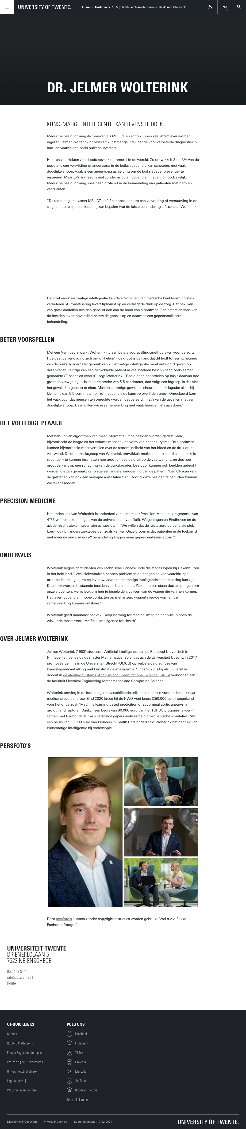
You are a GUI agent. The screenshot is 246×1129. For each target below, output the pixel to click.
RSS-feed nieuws (82, 1090)
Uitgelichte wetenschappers (134, 7)
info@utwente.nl (20, 977)
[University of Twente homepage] (44, 7)
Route (11, 983)
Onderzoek (102, 7)
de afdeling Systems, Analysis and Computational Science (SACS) (116, 675)
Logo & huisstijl (17, 1081)
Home (86, 7)
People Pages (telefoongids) (25, 1053)
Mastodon (77, 1071)
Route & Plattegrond (20, 1043)
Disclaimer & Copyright (22, 1121)
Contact (12, 1034)
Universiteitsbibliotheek (22, 1071)
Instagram (77, 1043)
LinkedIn (76, 1062)
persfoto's (64, 919)
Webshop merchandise (22, 1090)
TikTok (75, 1053)
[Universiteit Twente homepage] (208, 1121)
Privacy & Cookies (55, 1121)
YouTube (76, 1081)
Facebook (77, 1034)
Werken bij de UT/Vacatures (25, 1062)
